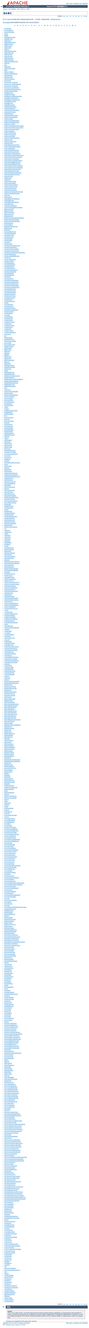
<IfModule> (7, 535)
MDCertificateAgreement (11, 704)
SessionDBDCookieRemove (12, 1039)
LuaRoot (6, 676)
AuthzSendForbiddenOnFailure (13, 207)
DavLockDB (7, 343)
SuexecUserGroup (9, 1221)
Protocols (7, 813)
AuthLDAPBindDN (9, 148)
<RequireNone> (9, 968)
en (67, 16)
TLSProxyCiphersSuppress (12, 1246)
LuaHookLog (8, 655)
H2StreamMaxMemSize (11, 497)
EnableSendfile (8, 414)
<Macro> (6, 680)
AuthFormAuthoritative (10, 117)
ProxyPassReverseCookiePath (13, 884)
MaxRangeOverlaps (10, 686)
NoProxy (6, 794)
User (5, 1272)
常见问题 (75, 3)
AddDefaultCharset (9, 42)
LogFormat (7, 636)
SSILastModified (9, 1077)
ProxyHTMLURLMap (10, 867)
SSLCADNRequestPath (11, 1091)
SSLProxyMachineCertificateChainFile (15, 1157)
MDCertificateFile (9, 709)
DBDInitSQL (7, 350)
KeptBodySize (8, 575)
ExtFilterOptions (9, 433)
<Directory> (7, 390)
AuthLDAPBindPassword (11, 150)
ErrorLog (6, 419)
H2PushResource (9, 494)
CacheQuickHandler (10, 271)
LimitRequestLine (9, 621)
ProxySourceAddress (10, 900)
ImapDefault (7, 542)
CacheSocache (8, 278)
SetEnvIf (6, 1061)
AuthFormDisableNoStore (11, 120)
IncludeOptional (8, 548)
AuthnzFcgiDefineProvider (12, 193)
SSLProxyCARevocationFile (12, 1145)
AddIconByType (9, 53)
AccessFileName (9, 32)
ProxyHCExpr (8, 843)
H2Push (6, 488)
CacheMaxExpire (9, 263)
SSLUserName (8, 1202)
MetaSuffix (7, 777)
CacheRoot (7, 277)
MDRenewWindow (9, 747)
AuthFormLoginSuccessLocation (13, 127)
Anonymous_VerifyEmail (11, 87)
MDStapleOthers (9, 756)
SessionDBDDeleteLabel (11, 1041)
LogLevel (7, 640)
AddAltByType (8, 39)
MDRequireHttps (9, 749)
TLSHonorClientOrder (10, 1237)
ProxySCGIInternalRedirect (12, 895)
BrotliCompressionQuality (11, 219)
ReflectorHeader (9, 928)
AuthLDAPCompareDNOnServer (14, 155)
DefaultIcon (7, 364)
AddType (6, 63)
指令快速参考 (7, 22)
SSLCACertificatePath (10, 1088)
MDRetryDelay (8, 751)
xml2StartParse (8, 1301)
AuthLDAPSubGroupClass (12, 174)
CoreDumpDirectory (10, 332)
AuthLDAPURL (8, 176)
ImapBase (7, 541)
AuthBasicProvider (9, 94)
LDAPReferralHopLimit (11, 591)
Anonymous (7, 80)
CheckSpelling (8, 313)
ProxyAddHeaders (9, 820)
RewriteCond (8, 971)
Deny (5, 388)
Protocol (6, 810)
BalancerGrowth (9, 209)
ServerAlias (7, 1009)
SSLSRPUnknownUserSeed (12, 1181)
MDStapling (7, 758)
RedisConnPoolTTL (10, 924)
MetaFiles (7, 775)
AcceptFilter (7, 28)
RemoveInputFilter (9, 952)
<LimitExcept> (8, 612)
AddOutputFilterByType (11, 61)
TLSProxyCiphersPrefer (11, 1244)
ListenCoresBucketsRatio (11, 627)
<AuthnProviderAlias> (10, 190)
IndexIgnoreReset (9, 553)
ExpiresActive (8, 424)
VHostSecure (8, 1282)
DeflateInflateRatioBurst (11, 381)
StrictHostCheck (9, 1213)
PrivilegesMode (8, 808)
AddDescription (8, 44)
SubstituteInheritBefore (11, 1216)
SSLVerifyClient (8, 1206)
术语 (80, 3)
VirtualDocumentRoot (10, 1285)
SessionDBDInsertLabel (11, 1042)
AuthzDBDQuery (9, 200)
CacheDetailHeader (10, 233)
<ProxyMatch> (8, 871)
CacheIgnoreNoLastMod (11, 249)
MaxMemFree (8, 685)
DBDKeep (7, 351)
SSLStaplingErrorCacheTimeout (13, 1187)
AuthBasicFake (8, 93)
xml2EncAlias (8, 1298)
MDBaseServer (8, 700)
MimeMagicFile (8, 779)
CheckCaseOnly (9, 311)
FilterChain (7, 442)
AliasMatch (7, 67)
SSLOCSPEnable (9, 1117)
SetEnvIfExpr (8, 1063)
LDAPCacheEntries (10, 579)
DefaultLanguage (9, 365)
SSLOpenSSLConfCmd (11, 1133)
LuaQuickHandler (9, 674)
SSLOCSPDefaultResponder (12, 1115)
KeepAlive (7, 572)
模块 (67, 3)
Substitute (7, 1214)
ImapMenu (7, 544)
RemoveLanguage (9, 954)
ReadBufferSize (9, 910)
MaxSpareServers (9, 693)
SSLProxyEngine (9, 1155)
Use (5, 1266)
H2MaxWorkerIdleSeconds (12, 476)
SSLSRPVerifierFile (10, 1183)
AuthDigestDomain (9, 108)
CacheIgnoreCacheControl (12, 245)
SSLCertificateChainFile (11, 1098)
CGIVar (6, 303)
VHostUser (7, 1284)
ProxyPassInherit (9, 876)
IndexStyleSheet (9, 558)
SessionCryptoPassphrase (12, 1032)
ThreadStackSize (9, 1226)
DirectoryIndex (8, 393)
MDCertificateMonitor (10, 712)
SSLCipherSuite (9, 1103)
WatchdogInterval (9, 1294)
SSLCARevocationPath (11, 1096)
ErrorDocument (8, 417)
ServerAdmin (8, 1008)
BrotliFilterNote (8, 223)
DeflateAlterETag (9, 372)
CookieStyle (7, 329)
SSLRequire (7, 1171)
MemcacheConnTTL (10, 768)
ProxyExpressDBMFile (11, 829)
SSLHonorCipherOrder (11, 1112)
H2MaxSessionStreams (11, 475)
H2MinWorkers (8, 480)
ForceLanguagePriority (11, 454)
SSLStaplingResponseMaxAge (13, 1193)
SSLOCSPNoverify (9, 1119)
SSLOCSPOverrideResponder (13, 1121)
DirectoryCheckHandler (11, 391)
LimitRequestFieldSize (10, 619)
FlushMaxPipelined (9, 450)
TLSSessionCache (9, 1253)
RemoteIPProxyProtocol (11, 940)
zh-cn (85, 16)
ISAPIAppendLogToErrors (11, 561)
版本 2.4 (23, 9)
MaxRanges (7, 690)
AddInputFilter (8, 54)
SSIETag (6, 1075)
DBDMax (7, 353)
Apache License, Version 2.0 (13, 1324)
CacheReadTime (9, 275)
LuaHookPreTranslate (10, 659)
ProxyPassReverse (10, 881)
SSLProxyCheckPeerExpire (12, 1150)
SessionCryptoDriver (10, 1030)
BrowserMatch (8, 225)
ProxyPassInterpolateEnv (11, 877)
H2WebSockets (8, 506)
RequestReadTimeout (10, 961)
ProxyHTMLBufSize (10, 848)
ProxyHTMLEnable (9, 853)
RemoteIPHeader (9, 933)
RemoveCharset (9, 947)
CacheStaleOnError (10, 289)
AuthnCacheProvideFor (11, 185)
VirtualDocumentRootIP (11, 1287)
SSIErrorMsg (8, 1074)
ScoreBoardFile (8, 987)
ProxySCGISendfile (10, 897)
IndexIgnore (7, 551)
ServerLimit (7, 1011)
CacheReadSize (9, 273)
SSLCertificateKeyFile (10, 1101)
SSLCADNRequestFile (11, 1089)
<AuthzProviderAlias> (10, 206)
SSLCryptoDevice (9, 1107)
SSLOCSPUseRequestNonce (13, 1131)
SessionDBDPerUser (10, 1044)
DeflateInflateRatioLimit (11, 383)
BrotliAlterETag (8, 216)
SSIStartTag (7, 1081)
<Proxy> (6, 817)
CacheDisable (8, 238)
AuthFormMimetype (10, 133)
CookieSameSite (9, 325)
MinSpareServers (9, 780)
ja (76, 16)
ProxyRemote (8, 890)
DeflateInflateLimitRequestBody (13, 379)
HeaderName (8, 511)
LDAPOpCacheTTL (10, 589)
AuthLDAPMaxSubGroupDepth (13, 166)
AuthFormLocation (9, 124)
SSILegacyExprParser (10, 1079)
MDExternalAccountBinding (12, 725)
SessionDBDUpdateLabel (11, 1048)
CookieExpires (8, 320)
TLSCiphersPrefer (9, 1232)
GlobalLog (7, 459)
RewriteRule (7, 978)
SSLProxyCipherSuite (10, 1154)
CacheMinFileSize (9, 268)
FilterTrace (7, 449)
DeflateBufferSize (9, 374)
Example (6, 423)
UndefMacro (7, 1263)
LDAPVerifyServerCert (10, 608)
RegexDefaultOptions (10, 930)
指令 (71, 3)
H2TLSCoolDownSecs (10, 501)
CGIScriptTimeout (9, 301)
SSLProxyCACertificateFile (12, 1140)
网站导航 (85, 3)
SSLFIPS (7, 1110)
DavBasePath (8, 337)
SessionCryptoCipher (10, 1029)
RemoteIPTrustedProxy (11, 943)
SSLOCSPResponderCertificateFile (14, 1124)
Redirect (6, 916)
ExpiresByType (8, 426)
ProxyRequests (8, 893)
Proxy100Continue (9, 818)
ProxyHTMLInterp (9, 860)
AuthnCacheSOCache (10, 186)
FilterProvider (8, 447)
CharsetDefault (8, 304)
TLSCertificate (8, 1230)
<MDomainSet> (8, 740)
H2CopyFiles (8, 466)
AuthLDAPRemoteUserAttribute (13, 167)
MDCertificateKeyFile (10, 711)
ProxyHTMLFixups (9, 858)
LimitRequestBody (9, 615)
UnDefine (7, 1261)
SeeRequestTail (9, 1004)
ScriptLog (7, 996)
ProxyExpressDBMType (11, 831)
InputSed (7, 560)
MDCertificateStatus (10, 716)
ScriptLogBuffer (8, 997)
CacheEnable (8, 240)
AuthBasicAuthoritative (11, 91)
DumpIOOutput (8, 405)
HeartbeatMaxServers (10, 516)
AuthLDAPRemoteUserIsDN (12, 169)
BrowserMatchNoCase (11, 226)
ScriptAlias (7, 990)
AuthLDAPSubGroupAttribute (12, 172)
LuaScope (7, 678)
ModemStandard (9, 785)
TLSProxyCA (8, 1242)
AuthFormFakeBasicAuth (11, 122)
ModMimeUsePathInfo (10, 787)
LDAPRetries (8, 594)
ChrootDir (7, 315)
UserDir (6, 1273)
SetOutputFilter (8, 1070)
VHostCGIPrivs (8, 1277)
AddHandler (7, 47)
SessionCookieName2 (10, 1025)
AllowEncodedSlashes (10, 73)
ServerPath (7, 1015)
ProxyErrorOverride (10, 827)
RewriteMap (7, 975)
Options (6, 799)
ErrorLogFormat (9, 421)
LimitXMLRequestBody (11, 622)
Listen (6, 624)
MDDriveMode (8, 723)
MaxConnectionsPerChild (11, 681)
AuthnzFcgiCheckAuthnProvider (13, 192)
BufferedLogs (8, 228)
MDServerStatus (9, 754)
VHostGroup (8, 1279)
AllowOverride (8, 77)
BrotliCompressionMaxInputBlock (14, 218)
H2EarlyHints (8, 471)
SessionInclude (8, 1056)
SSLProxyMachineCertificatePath (14, 1160)
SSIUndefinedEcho (9, 1084)
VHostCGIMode (9, 1275)
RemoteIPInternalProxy (11, 935)
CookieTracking (8, 330)
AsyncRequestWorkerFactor (12, 89)
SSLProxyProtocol (9, 1162)
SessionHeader (8, 1055)
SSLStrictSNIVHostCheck (11, 1200)
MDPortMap (7, 742)
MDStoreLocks (8, 765)
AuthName (7, 179)
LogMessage (8, 641)
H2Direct (6, 468)
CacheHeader (8, 244)
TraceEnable (8, 1256)
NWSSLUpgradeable (10, 798)
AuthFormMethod (9, 131)
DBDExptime (8, 348)
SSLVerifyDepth (9, 1207)
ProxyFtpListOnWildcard (11, 841)
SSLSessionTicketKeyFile (11, 1178)
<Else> (6, 407)
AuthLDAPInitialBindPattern (12, 164)
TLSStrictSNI (8, 1254)
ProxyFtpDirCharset (10, 838)
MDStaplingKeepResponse (12, 759)
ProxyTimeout (8, 903)
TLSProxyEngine (9, 1247)
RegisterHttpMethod (10, 931)
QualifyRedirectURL (10, 909)
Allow (5, 70)
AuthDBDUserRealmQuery (12, 100)
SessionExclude (9, 1051)
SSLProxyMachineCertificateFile (13, 1159)
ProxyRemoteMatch (10, 891)
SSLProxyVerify (8, 1164)
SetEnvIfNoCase (9, 1065)
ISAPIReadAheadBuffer (11, 570)
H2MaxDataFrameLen (10, 473)
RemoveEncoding (9, 949)
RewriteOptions (8, 976)
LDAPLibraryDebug (10, 586)
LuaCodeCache (8, 645)
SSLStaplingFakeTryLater (11, 1188)
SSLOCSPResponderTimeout (13, 1126)
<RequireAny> (8, 966)
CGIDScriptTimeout (10, 296)
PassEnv (6, 804)
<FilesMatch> (8, 440)
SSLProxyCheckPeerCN (11, 1148)
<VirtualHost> (8, 1289)
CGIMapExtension (9, 298)
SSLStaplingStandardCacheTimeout (15, 1199)
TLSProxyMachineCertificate (12, 1249)
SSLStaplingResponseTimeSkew (14, 1195)
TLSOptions (7, 1239)
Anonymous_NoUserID (11, 86)
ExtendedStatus (9, 429)
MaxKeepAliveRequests (11, 683)
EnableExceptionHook (10, 410)
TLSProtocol (8, 1240)
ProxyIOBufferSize (9, 869)
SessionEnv (7, 1049)
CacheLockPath (9, 261)
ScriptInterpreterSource (11, 994)
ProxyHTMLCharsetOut (11, 850)
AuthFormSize (8, 140)
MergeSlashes (8, 770)
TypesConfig (8, 1260)
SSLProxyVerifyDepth (10, 1166)
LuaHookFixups (8, 652)
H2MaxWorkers (8, 478)
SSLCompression (9, 1105)
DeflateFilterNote (9, 377)
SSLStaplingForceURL (11, 1190)
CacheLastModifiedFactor (11, 256)
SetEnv (6, 1060)
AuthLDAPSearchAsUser (11, 171)
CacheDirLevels (9, 237)
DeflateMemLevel (9, 384)
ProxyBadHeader (9, 822)
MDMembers (8, 732)
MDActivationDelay (9, 699)
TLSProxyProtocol (9, 1251)
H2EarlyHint (7, 469)
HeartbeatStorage (9, 518)
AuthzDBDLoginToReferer (12, 199)
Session (6, 1022)
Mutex (6, 791)
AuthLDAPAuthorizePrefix (11, 145)
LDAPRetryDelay (9, 596)
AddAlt (6, 35)
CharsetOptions (8, 306)
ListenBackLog (8, 626)
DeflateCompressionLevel (11, 376)
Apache (5, 9)
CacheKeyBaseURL (10, 254)
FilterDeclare (8, 443)
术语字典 (57, 19)
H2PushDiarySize (9, 490)
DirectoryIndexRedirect (11, 395)
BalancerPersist (9, 214)
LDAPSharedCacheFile (11, 598)
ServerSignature (9, 1018)
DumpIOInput (8, 403)
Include (6, 546)
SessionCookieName (10, 1023)
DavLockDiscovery (9, 344)
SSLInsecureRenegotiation (12, 1114)
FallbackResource (9, 435)
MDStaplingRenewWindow (12, 761)
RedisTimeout (8, 926)
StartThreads (8, 1211)
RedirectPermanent (10, 919)
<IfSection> (7, 537)
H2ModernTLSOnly (10, 482)
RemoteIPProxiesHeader (11, 938)
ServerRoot (7, 1016)
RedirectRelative (9, 921)
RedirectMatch (8, 917)
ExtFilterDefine (8, 431)
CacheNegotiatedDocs (11, 270)
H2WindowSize (8, 508)
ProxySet (7, 898)
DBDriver (7, 362)
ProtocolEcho (8, 811)
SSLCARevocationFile (10, 1095)
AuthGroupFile (8, 143)
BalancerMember (9, 212)
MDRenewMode (9, 745)
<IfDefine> (7, 530)
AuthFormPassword (10, 134)
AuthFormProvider (9, 136)
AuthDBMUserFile (9, 105)
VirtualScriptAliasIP (10, 1292)
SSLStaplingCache (9, 1185)
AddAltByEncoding (9, 37)
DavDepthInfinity (9, 339)
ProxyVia (7, 905)
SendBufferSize (8, 1006)
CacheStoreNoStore (10, 292)
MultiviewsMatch (9, 789)
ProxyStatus (7, 902)
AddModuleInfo (8, 58)
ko (79, 16)
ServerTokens (8, 1020)
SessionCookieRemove (11, 1027)
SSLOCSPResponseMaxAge (12, 1127)
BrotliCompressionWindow (12, 221)
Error (5, 416)
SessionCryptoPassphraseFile (13, 1034)
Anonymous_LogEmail (11, 82)
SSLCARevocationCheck (11, 1093)
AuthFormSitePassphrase (11, 138)
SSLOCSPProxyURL (10, 1122)
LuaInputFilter (8, 666)
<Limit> (6, 610)
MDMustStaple (8, 735)
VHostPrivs (7, 1280)
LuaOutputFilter (8, 669)
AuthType (7, 195)
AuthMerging (8, 178)
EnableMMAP (8, 412)
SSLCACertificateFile (10, 1086)
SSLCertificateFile (9, 1100)
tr (82, 16)
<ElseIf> (6, 409)
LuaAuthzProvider (9, 643)
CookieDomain (8, 318)
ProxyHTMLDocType (10, 851)
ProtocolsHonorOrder (10, 815)
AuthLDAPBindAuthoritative (12, 146)
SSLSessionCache (9, 1174)
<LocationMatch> (9, 634)
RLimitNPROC (8, 983)
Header (6, 509)
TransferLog (7, 1258)
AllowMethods (8, 75)
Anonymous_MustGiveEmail (12, 84)
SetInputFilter (8, 1068)
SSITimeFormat (9, 1082)
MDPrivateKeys (8, 744)
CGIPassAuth (8, 299)
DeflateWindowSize (10, 386)
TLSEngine (7, 1235)
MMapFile (7, 784)
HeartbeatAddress (9, 513)
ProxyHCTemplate (9, 844)
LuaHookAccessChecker (11, 646)
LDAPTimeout (8, 601)
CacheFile (7, 242)
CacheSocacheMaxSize (11, 280)
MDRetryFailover (9, 752)
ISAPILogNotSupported (11, 568)
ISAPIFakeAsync (9, 567)
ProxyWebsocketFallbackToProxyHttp (15, 907)
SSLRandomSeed (9, 1167)
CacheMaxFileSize (9, 265)
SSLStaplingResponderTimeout (13, 1192)
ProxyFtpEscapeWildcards (12, 839)
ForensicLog (8, 457)
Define (6, 370)
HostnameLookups (9, 522)
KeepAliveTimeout (9, 574)
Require (6, 962)
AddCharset (7, 41)
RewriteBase (8, 969)
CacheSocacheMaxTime (11, 282)
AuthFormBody (8, 119)
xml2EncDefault (9, 1299)
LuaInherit (7, 664)
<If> (5, 528)
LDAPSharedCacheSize (11, 600)
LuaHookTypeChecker (10, 662)
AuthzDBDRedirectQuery (11, 202)
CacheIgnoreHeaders (10, 247)
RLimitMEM (7, 982)
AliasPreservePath (9, 68)
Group (6, 464)
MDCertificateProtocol (10, 714)
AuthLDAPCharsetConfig (11, 152)
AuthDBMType (8, 103)
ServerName (8, 1013)
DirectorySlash (8, 398)
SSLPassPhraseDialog (11, 1136)
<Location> (7, 633)
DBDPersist (7, 358)
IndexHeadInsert (9, 549)
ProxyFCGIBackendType (11, 834)
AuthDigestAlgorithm (10, 107)
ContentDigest (8, 317)
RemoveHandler (9, 950)
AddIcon (6, 49)
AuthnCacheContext (10, 181)
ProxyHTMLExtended (10, 857)
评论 (8, 1307)
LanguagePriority (9, 577)
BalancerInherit (8, 211)
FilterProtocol (8, 445)
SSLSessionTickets (10, 1180)
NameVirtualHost (9, 792)
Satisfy (6, 985)
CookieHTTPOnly (9, 322)
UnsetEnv (7, 1265)
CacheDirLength (9, 235)
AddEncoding (8, 46)
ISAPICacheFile (9, 565)
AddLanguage (8, 56)
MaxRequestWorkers (10, 692)
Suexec (6, 1219)
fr (73, 16)
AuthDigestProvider (10, 112)
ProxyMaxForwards (10, 872)
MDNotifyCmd (8, 737)
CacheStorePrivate (9, 294)
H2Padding (7, 485)
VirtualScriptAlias (9, 1291)
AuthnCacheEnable (10, 183)
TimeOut (6, 1228)
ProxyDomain (8, 825)
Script (6, 989)
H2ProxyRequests (9, 487)
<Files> (6, 438)
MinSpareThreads (9, 782)
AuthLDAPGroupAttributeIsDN (13, 160)
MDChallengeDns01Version (12, 719)
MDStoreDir (7, 763)
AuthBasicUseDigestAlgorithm (13, 96)
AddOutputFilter (9, 60)
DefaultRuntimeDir (9, 367)
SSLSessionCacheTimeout (12, 1176)
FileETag (6, 436)
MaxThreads (8, 697)
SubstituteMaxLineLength (11, 1218)
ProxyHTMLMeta (9, 864)
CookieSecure (8, 327)
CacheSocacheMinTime (11, 284)
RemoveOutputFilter (10, 956)
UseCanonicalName (10, 1268)
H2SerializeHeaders (10, 495)
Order (6, 801)
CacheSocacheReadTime (11, 287)
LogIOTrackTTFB (9, 638)
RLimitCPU (7, 980)
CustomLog (7, 334)
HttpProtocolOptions (10, 523)
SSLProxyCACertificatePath (12, 1141)
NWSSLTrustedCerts (10, 796)
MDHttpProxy (8, 726)
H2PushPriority (8, 492)
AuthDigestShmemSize (11, 115)
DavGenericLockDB (10, 341)
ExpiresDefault (8, 428)
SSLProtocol (8, 1138)
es (70, 16)
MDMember (7, 730)
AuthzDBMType (8, 204)
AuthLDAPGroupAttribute (11, 159)
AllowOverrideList (9, 79)
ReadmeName (8, 912)
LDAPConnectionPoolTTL (11, 582)
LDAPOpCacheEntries (10, 587)
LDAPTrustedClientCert (11, 603)
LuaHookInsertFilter (10, 653)
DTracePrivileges (9, 402)
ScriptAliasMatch (9, 992)
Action (6, 34)
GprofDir (6, 461)
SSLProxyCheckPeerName (12, 1152)
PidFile (6, 806)
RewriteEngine (8, 973)
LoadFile (6, 629)
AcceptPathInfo (8, 30)
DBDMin (6, 355)
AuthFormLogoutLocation (11, 129)
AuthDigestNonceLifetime (11, 110)
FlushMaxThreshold (10, 452)
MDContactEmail (9, 721)
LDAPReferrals (8, 593)
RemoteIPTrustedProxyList (12, 945)
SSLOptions (7, 1134)
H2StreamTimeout (9, 499)
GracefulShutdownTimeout (12, 462)
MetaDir (6, 773)
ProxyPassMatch (9, 879)
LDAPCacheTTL (9, 581)
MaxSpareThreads (9, 695)
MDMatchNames (9, 728)
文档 (18, 9)
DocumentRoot (8, 400)
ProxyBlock (7, 824)
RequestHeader (9, 959)
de (64, 16)
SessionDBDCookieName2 (12, 1037)
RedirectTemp (8, 923)
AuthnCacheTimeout (10, 188)
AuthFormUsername (10, 141)
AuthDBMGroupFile (10, 101)
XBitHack (7, 1296)
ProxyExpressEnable (10, 832)
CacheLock (7, 258)
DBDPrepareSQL (9, 360)
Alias (5, 65)
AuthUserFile (8, 197)
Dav (5, 336)
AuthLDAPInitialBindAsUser (12, 162)
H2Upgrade (7, 504)
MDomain (7, 739)
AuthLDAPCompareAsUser (12, 153)
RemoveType (8, 957)
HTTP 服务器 (12, 9)
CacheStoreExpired (10, 291)
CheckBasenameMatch (11, 310)
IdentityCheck (8, 525)
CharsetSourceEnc (9, 308)
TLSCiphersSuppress (10, 1233)
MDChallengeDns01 (10, 718)
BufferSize (7, 230)
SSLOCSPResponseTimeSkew (13, 1129)
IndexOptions (8, 554)
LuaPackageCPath (9, 671)
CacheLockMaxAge (10, 259)
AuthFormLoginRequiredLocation (14, 126)
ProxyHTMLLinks (9, 862)
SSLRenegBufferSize (10, 1169)
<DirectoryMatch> (9, 396)
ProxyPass (7, 874)
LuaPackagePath (9, 673)
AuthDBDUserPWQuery (11, 98)
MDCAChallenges (9, 702)
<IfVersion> (7, 539)
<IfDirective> (8, 532)
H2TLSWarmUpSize (10, 502)
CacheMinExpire (9, 266)
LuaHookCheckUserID (10, 650)
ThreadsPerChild (9, 1225)
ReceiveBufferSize (9, 914)
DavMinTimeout (9, 346)
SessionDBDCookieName (11, 1035)
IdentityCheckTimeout (10, 527)
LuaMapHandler (9, 667)
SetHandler (7, 1067)
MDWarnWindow (9, 766)
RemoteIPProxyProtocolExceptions (14, 942)
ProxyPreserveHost (10, 886)
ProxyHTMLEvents (9, 855)
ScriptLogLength (9, 999)
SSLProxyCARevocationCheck (13, 1143)
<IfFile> (6, 534)
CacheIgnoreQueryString (11, 251)
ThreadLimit (7, 1223)
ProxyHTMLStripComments (12, 865)
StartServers (8, 1209)
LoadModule (8, 631)
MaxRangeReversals (10, 688)
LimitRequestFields (10, 617)
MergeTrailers (8, 772)
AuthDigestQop (8, 113)
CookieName (8, 324)
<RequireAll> (8, 964)
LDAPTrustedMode (10, 607)
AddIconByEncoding (10, 51)
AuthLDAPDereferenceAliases (13, 157)
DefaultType (7, 369)
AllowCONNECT (9, 72)
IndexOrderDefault (9, 556)
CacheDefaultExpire (10, 232)
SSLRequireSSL (9, 1173)
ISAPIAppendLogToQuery (11, 563)
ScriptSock (7, 1001)
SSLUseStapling (9, 1204)
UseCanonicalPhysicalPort (12, 1270)
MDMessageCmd (9, 733)
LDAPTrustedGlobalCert (11, 605)
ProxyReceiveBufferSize (11, 888)
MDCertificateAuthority (11, 706)
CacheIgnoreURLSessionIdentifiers (14, 252)
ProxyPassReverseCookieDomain (14, 883)
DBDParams (8, 357)
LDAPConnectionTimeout (11, 584)
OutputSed (7, 803)
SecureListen (8, 1002)
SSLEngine (7, 1108)
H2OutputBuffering (9, 483)
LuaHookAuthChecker (10, 648)
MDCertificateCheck (10, 707)
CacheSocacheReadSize (11, 285)
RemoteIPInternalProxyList (12, 937)
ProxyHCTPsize (9, 846)
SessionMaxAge (9, 1058)
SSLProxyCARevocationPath (12, 1147)
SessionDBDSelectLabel (11, 1046)
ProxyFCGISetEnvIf (10, 836)
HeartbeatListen (9, 515)
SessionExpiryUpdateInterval (12, 1053)
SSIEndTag (7, 1072)
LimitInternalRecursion (10, 614)
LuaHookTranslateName (11, 660)
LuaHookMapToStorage (11, 657)
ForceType (7, 456)
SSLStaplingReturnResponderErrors (15, 1197)
